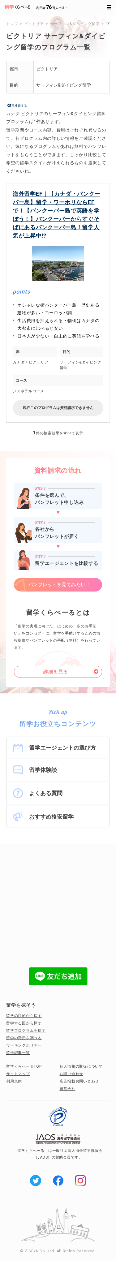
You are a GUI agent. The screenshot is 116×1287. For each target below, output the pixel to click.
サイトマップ (18, 1074)
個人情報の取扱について (81, 1066)
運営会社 (67, 1089)
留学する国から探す (24, 1023)
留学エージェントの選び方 (62, 747)
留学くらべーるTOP (24, 1066)
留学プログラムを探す (26, 1030)
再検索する (19, 105)
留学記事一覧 (18, 1053)
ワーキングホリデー (24, 1045)
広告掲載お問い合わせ (79, 1081)
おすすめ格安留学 (51, 816)
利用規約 (14, 1081)
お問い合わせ (72, 1074)
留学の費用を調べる (24, 1038)
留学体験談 (43, 770)
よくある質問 (45, 793)
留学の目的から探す (24, 1016)
